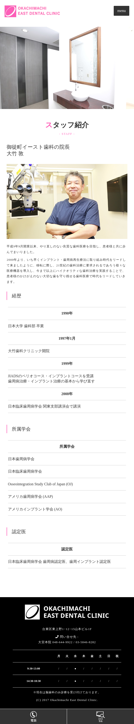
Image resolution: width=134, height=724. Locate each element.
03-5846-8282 (86, 642)
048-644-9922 (62, 642)
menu (121, 11)
